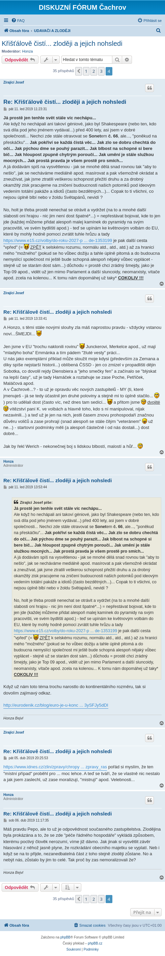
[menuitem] (18, 21)
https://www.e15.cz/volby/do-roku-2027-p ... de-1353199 (57, 240)
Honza (27, 51)
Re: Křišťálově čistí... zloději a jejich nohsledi (64, 102)
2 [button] (93, 71)
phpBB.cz (95, 943)
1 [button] (86, 71)
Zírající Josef (13, 82)
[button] (78, 71)
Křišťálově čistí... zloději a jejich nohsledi (62, 43)
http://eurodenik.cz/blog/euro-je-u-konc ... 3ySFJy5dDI (55, 705)
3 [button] (101, 71)
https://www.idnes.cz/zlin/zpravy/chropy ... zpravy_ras (55, 766)
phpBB (65, 937)
